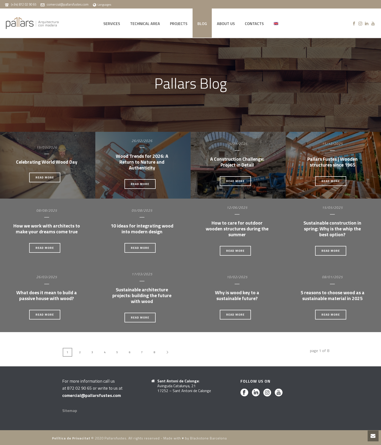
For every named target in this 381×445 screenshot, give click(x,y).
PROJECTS (178, 23)
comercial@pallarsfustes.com (68, 4)
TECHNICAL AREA (145, 23)
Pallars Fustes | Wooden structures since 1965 (332, 161)
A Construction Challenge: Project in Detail (237, 161)
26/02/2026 (142, 140)
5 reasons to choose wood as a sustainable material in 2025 (332, 295)
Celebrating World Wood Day (46, 162)
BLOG (202, 23)
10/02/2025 (237, 276)
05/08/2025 (142, 210)
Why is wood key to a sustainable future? (237, 295)
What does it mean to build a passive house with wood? (46, 295)
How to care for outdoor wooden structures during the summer (237, 228)
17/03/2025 (142, 274)
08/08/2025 (46, 210)
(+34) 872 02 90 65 (23, 4)
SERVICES (111, 23)
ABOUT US (226, 23)
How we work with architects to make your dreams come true (46, 228)
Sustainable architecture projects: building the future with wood (141, 295)
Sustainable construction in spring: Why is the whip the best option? (332, 228)
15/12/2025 (332, 143)
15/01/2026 (237, 143)
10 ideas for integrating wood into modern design (142, 228)
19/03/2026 (46, 147)
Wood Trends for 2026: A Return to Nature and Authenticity (142, 161)
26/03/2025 (46, 276)
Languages (102, 4)
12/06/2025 (237, 207)
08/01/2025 (332, 276)
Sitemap (69, 410)
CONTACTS (254, 23)
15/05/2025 (332, 207)
